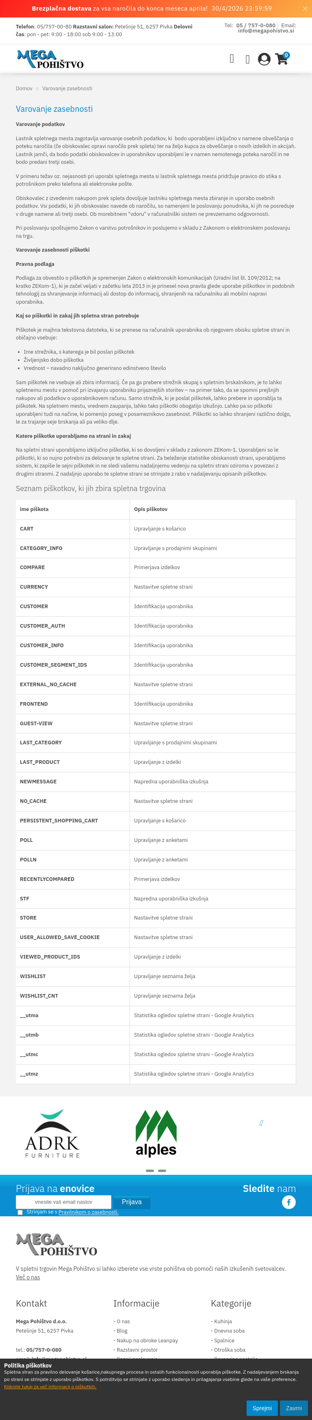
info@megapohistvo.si (266, 30)
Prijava (132, 1201)
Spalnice (224, 1340)
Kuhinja (223, 1321)
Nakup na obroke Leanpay (147, 1340)
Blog (122, 1330)
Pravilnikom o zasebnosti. (88, 1212)
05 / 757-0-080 (256, 25)
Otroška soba (229, 1349)
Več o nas (28, 1277)
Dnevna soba (229, 1330)
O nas (123, 1321)
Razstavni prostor (137, 1349)
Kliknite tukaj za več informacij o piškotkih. (50, 1386)
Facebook (289, 1202)
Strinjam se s (37, 1211)
